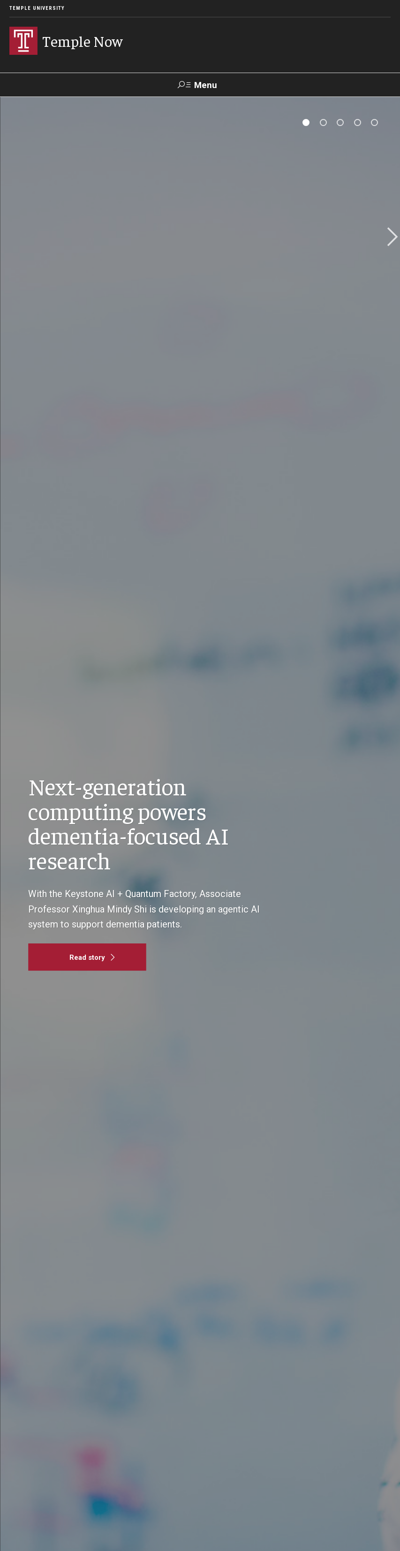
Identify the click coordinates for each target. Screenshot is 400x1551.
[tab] (305, 122)
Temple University (37, 8)
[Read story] (87, 957)
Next (389, 237)
